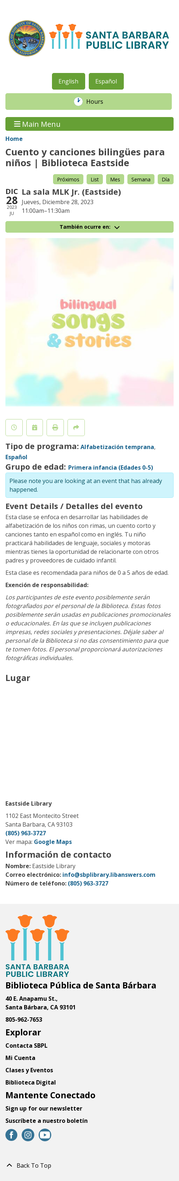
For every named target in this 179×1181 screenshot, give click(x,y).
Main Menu (37, 124)
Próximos (68, 179)
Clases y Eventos (29, 1070)
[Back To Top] (89, 1165)
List (95, 179)
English (68, 81)
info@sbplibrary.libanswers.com (109, 875)
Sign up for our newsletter (43, 1108)
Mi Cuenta (20, 1058)
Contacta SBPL (26, 1045)
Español (106, 81)
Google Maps (53, 842)
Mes (115, 179)
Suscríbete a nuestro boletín (46, 1121)
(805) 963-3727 (25, 833)
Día (166, 179)
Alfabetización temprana (117, 447)
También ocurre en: (89, 226)
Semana (140, 179)
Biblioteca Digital (30, 1082)
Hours (98, 101)
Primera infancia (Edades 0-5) (110, 467)
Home (14, 139)
